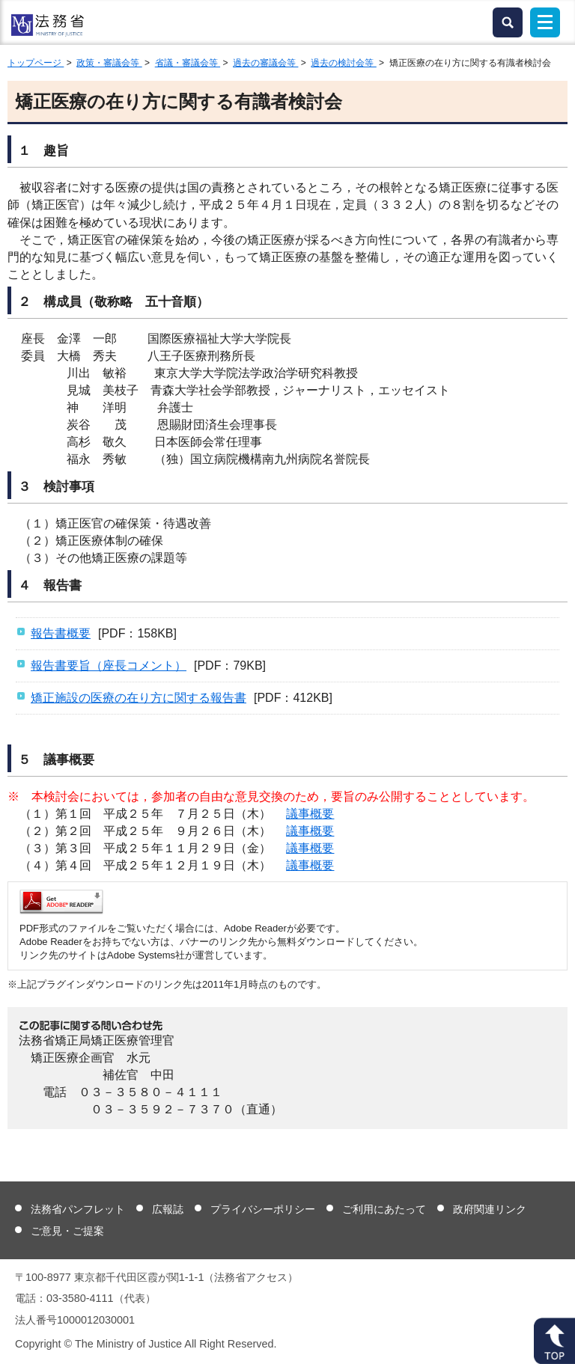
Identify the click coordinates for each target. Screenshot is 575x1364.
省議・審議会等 (187, 63)
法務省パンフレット (78, 1209)
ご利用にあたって (384, 1209)
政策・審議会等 (109, 63)
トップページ (35, 63)
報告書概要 (61, 633)
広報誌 (167, 1209)
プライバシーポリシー (262, 1209)
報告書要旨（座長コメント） (108, 665)
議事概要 (310, 813)
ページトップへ (554, 1341)
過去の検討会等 (343, 63)
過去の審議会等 (265, 63)
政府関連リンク (489, 1209)
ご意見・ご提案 (67, 1231)
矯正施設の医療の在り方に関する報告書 (138, 697)
